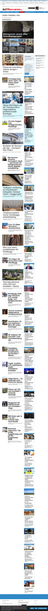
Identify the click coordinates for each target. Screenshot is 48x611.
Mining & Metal (41, 2)
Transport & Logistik (9, 2)
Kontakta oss (4, 595)
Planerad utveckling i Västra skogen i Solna (40, 63)
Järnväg (3, 2)
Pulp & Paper (36, 2)
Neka (36, 608)
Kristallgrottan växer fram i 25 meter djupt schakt (40, 61)
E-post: (26, 60)
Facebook (35, 603)
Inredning (21, 2)
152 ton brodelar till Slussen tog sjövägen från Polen (40, 58)
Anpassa (32, 608)
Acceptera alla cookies (42, 608)
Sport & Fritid (31, 2)
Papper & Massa (26, 2)
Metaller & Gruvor (15, 2)
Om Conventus (5, 596)
